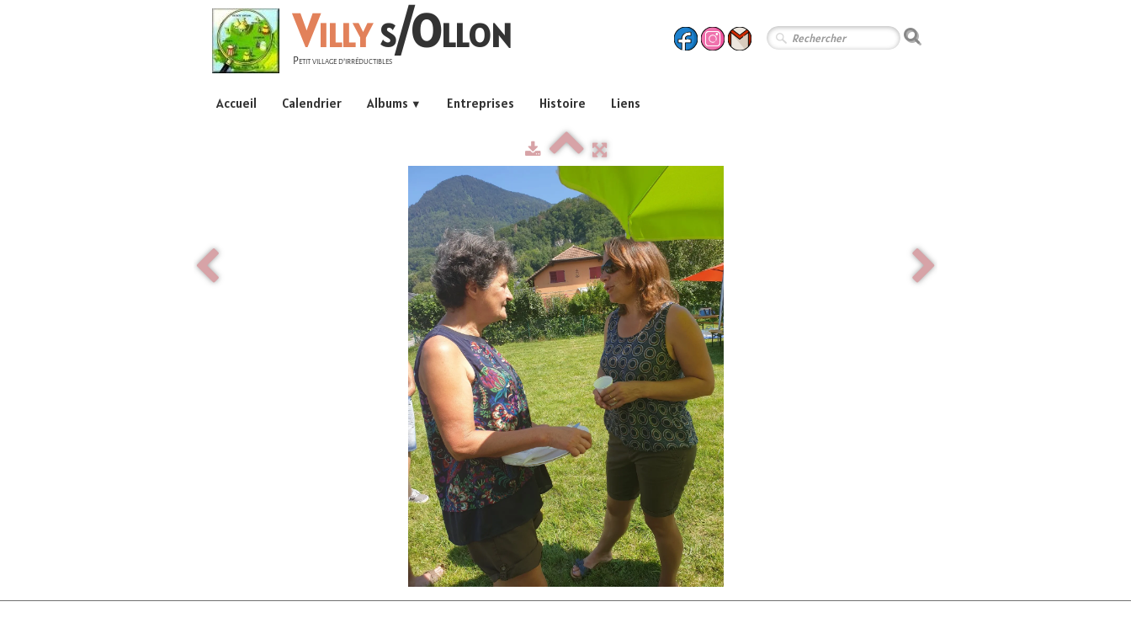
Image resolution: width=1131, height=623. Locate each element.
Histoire (562, 103)
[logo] (368, 43)
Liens (625, 103)
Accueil (236, 103)
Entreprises (480, 103)
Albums (394, 103)
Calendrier (312, 103)
